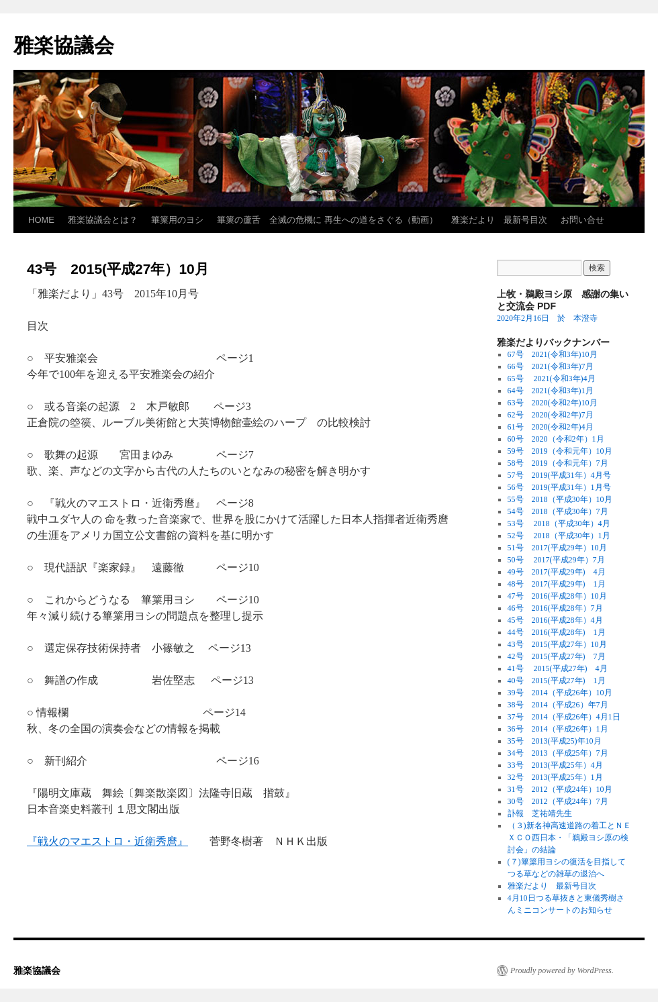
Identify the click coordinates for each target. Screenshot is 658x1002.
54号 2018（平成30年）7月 (558, 511)
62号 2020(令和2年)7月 (551, 414)
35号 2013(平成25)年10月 (555, 741)
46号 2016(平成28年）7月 (555, 608)
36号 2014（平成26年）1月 (558, 729)
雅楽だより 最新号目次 (499, 220)
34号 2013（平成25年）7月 (558, 753)
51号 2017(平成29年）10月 (557, 547)
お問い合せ (582, 220)
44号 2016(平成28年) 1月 (557, 632)
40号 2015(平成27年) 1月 (557, 680)
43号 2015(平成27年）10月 (557, 644)
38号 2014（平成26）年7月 (558, 704)
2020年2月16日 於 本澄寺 (547, 318)
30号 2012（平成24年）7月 (558, 801)
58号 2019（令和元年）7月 (558, 463)
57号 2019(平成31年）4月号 (559, 475)
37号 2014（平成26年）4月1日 (564, 716)
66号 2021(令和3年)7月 (551, 366)
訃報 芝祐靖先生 (540, 813)
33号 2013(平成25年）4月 (555, 765)
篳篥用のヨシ (177, 220)
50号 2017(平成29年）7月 (556, 559)
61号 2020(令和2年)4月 (555, 427)
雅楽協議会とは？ (103, 220)
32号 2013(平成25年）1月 (555, 777)
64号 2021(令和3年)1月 (551, 390)
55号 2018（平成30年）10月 (560, 499)
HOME (41, 220)
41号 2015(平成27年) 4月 (558, 668)
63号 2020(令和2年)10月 (553, 402)
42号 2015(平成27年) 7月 (557, 656)
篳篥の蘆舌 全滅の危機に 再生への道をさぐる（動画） (327, 220)
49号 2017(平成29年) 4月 (557, 572)
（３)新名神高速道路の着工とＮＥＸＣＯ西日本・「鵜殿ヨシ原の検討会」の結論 (569, 837)
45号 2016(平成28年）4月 (555, 620)
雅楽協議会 (63, 45)
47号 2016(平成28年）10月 (557, 596)
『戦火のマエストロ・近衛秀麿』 (107, 841)
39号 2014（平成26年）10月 (560, 692)
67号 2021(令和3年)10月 (553, 354)
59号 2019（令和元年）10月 (560, 451)
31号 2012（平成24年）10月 (560, 789)
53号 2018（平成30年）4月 (559, 523)
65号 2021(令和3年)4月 (552, 378)
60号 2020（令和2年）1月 (556, 439)
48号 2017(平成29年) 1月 (557, 584)
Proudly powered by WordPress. (562, 970)
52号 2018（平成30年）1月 (559, 535)
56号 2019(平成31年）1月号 (563, 487)
